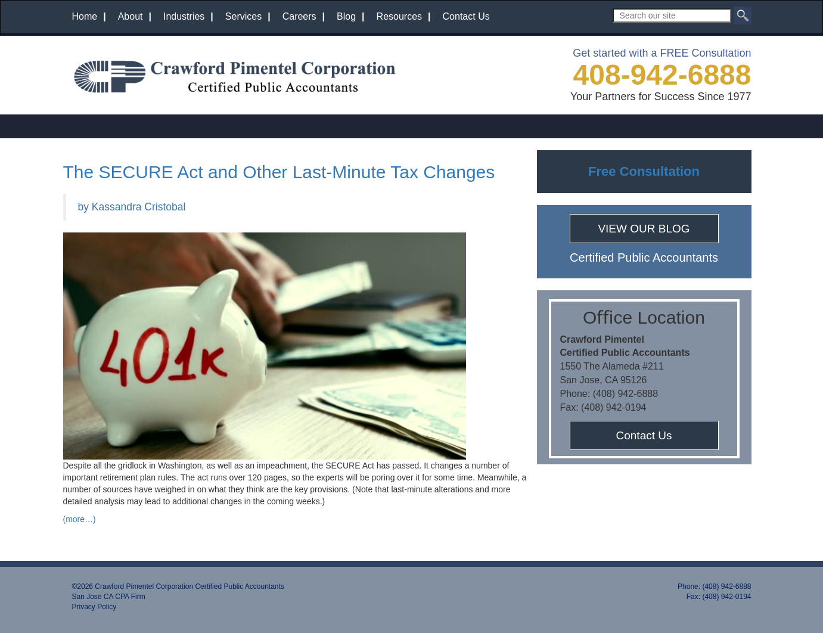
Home (85, 16)
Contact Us (466, 16)
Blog (346, 16)
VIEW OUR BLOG (644, 228)
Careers (299, 16)
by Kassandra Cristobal (132, 207)
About (130, 16)
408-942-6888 (662, 75)
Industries (183, 16)
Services (243, 16)
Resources (399, 16)
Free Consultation (644, 171)
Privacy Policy (94, 607)
